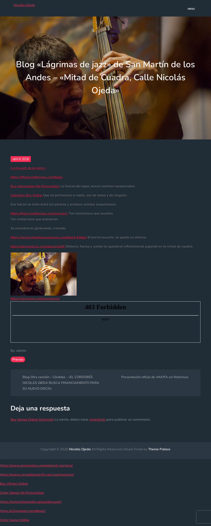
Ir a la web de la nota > (28, 168)
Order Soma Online (14, 520)
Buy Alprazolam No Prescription (35, 186)
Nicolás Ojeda (24, 5)
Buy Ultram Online (14, 483)
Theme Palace (159, 449)
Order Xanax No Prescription (22, 493)
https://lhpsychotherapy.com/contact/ (39, 213)
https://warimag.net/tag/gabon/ (35, 298)
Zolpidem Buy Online (26, 195)
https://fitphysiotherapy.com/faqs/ (37, 177)
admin (21, 350)
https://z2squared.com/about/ (23, 511)
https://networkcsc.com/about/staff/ (38, 246)
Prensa (17, 359)
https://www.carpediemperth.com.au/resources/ (37, 474)
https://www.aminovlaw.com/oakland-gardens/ (36, 465)
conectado (97, 419)
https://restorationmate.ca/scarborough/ (31, 502)
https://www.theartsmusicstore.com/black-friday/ (49, 237)
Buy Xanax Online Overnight (32, 419)
